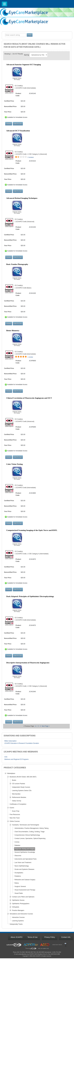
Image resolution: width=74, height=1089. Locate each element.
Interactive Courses (18, 917)
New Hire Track (15, 818)
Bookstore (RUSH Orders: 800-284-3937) (23, 777)
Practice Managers (18, 910)
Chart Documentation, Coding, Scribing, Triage (29, 831)
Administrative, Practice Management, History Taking (31, 828)
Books (14, 780)
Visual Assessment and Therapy (25, 890)
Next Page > (46, 726)
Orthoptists (15, 907)
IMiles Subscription (10, 741)
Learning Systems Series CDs (21, 790)
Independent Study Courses (21, 787)
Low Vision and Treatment (23, 862)
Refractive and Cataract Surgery (25, 880)
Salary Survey (16, 801)
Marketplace (11, 773)
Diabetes (17, 845)
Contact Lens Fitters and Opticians (23, 897)
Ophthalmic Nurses (18, 900)
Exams (12, 808)
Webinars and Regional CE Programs (16, 759)
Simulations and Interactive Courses (21, 914)
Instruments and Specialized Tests (26, 859)
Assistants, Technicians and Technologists (25, 825)
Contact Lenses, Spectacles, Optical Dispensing (30, 838)
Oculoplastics (19, 873)
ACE (5, 757)
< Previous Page (28, 726)
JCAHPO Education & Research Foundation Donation (21, 743)
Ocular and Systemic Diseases (24, 869)
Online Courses (15, 821)
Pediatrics (18, 876)
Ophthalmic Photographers (20, 903)
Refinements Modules (19, 797)
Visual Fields (19, 893)
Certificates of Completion (18, 804)
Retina (17, 883)
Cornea (17, 842)
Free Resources (15, 814)
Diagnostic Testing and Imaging (25, 849)
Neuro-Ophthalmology (22, 866)
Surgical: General (20, 886)
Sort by (26, 55)
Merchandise (16, 794)
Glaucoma (18, 855)
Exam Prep (15, 811)
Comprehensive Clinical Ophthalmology (27, 835)
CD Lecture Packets (18, 783)
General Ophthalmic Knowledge (25, 852)
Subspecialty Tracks (16, 924)
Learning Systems (18, 921)
